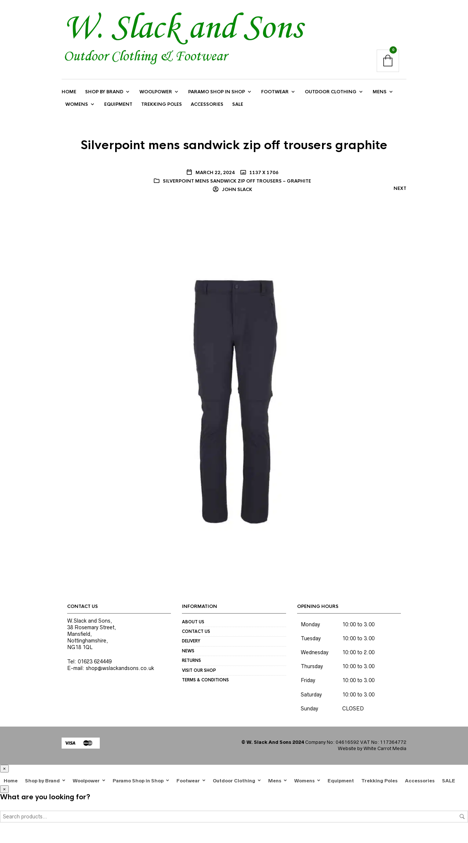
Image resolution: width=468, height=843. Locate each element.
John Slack (236, 189)
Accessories (207, 105)
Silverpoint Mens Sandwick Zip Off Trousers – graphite (237, 181)
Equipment (118, 105)
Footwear (275, 92)
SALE (237, 105)
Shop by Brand (104, 92)
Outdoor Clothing (331, 92)
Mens (380, 92)
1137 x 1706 (263, 173)
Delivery (191, 641)
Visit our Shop (199, 670)
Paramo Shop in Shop (216, 92)
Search (462, 816)
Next (400, 189)
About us (193, 621)
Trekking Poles (161, 105)
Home (69, 92)
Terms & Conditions (205, 679)
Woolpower (155, 92)
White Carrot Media (384, 748)
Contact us (196, 631)
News (188, 650)
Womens (76, 105)
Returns (191, 660)
